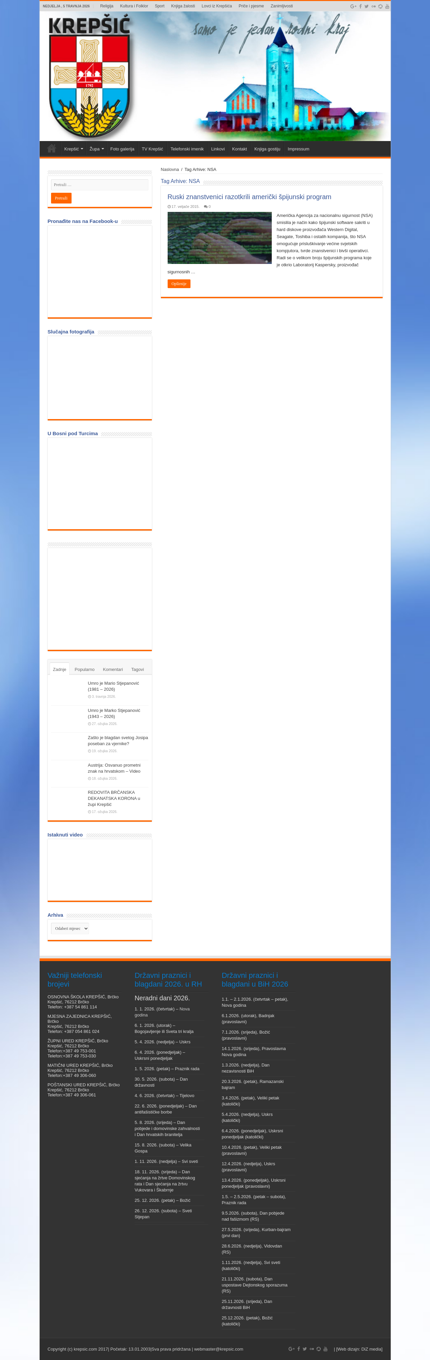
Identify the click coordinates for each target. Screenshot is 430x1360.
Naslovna (170, 169)
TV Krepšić (152, 148)
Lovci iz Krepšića (217, 6)
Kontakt (239, 148)
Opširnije (179, 283)
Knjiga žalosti (183, 6)
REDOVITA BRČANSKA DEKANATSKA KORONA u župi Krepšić (114, 798)
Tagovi (137, 669)
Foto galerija (123, 148)
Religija (106, 6)
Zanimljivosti (282, 6)
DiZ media (371, 1349)
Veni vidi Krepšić (51, 148)
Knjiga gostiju (267, 148)
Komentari (113, 669)
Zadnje (60, 669)
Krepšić (71, 148)
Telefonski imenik (187, 148)
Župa (95, 148)
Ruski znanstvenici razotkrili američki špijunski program (250, 196)
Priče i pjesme (251, 6)
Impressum (298, 148)
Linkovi (218, 148)
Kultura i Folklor (134, 6)
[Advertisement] (101, 598)
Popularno (84, 669)
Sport (160, 6)
